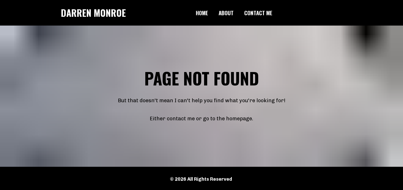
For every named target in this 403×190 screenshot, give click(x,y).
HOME (202, 13)
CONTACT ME (258, 13)
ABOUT (226, 13)
